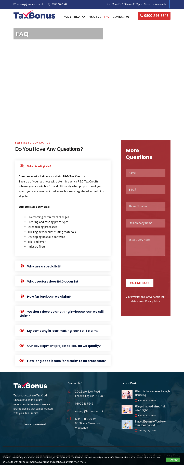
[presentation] (151, 270)
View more (80, 462)
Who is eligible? (39, 166)
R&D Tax (79, 16)
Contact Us (121, 16)
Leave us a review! (35, 424)
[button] (63, 165)
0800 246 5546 (60, 4)
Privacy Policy (152, 301)
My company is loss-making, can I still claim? (62, 331)
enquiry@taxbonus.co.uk (30, 4)
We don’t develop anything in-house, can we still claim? (61, 313)
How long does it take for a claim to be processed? (66, 361)
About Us (95, 16)
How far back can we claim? (49, 296)
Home (67, 16)
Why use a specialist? (44, 266)
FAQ (106, 16)
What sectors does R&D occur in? (52, 281)
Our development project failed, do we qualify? (64, 346)
